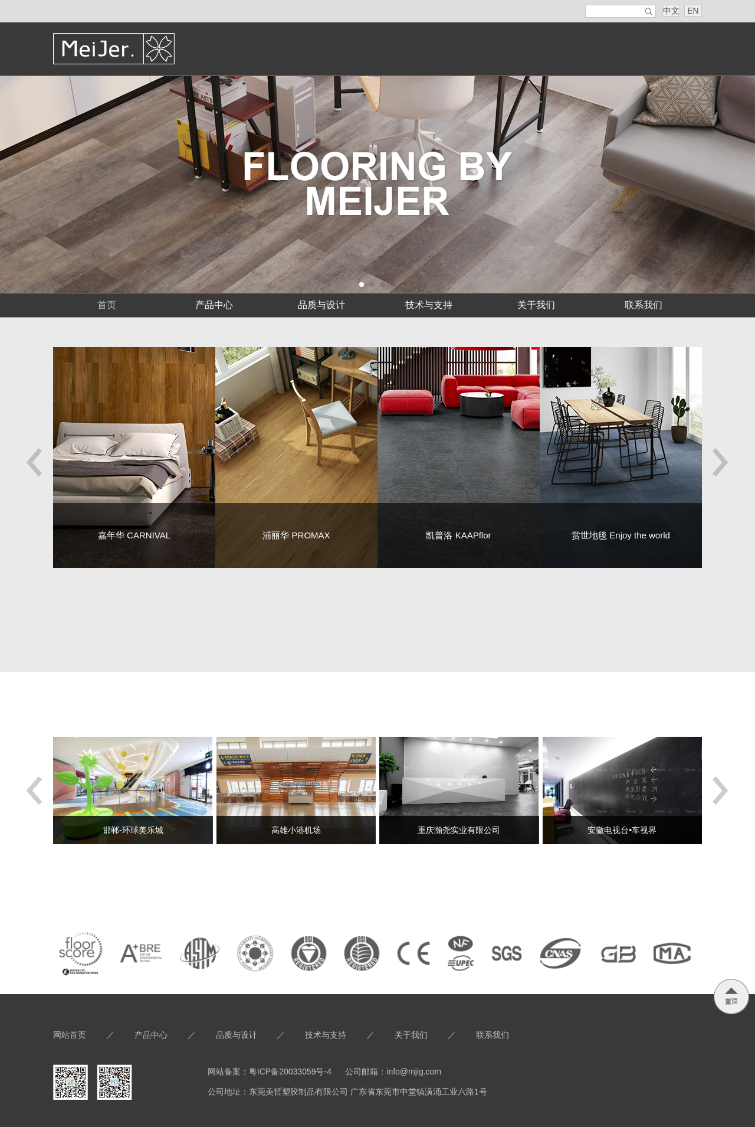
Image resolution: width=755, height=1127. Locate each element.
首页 (106, 305)
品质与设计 (321, 305)
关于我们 (536, 305)
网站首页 (69, 1035)
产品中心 (214, 305)
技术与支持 (428, 305)
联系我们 (643, 305)
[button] (34, 462)
